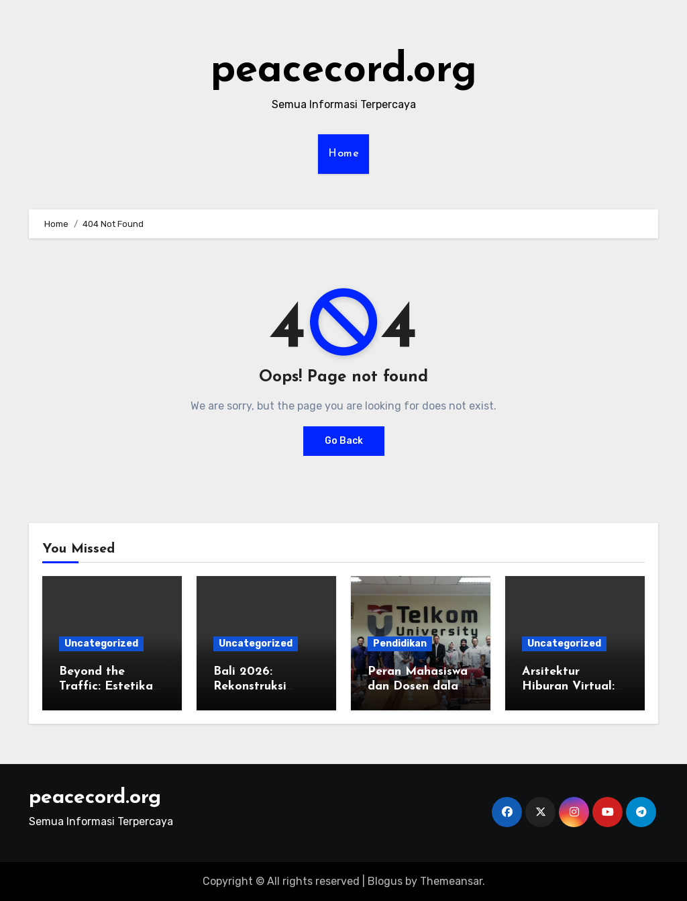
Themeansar (451, 881)
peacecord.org (344, 71)
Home (343, 153)
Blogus (385, 881)
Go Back (344, 440)
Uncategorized (101, 643)
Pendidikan (400, 643)
